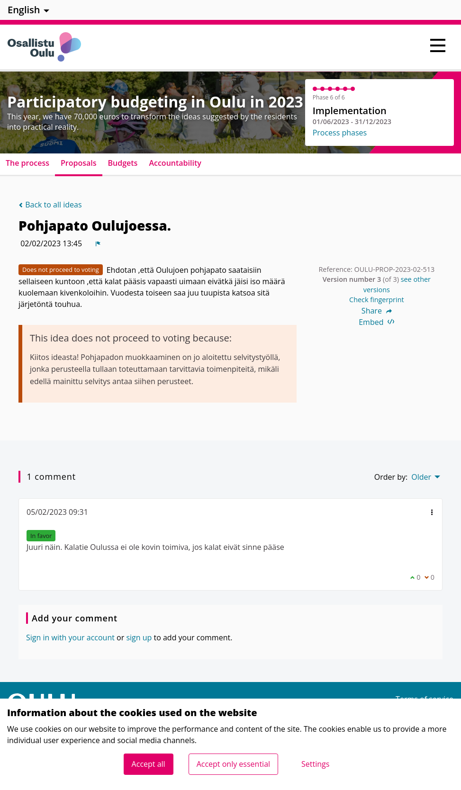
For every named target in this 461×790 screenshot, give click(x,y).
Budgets (123, 163)
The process (27, 163)
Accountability (175, 163)
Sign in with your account (70, 637)
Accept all (148, 764)
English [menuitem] (24, 9)
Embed (376, 322)
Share (377, 310)
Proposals (79, 163)
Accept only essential (233, 764)
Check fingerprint (376, 299)
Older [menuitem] (421, 477)
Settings (315, 764)
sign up (139, 637)
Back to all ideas (50, 204)
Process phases (340, 132)
